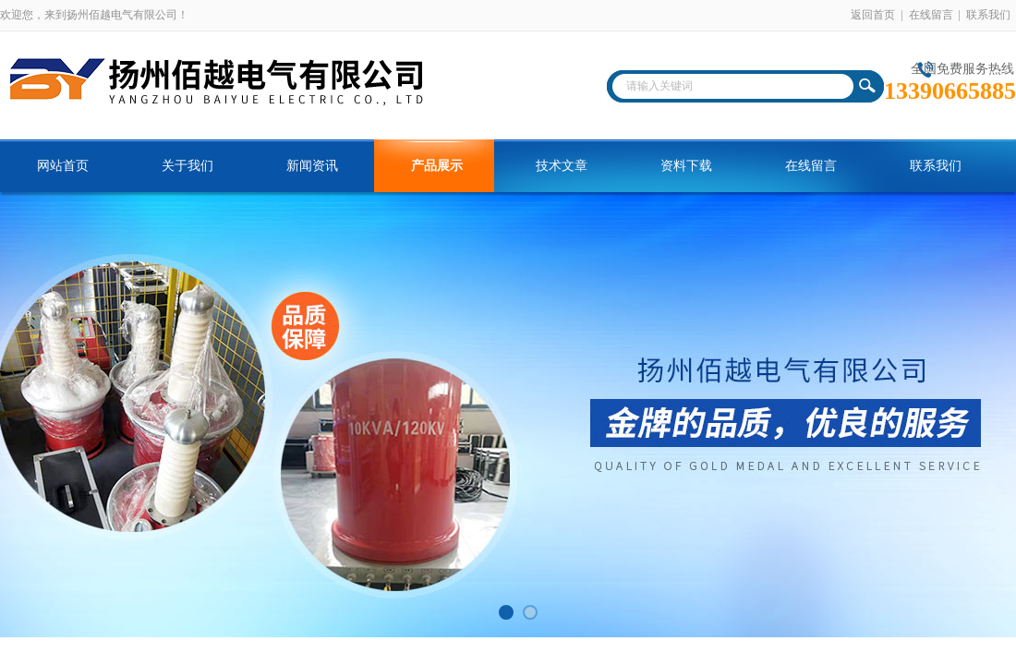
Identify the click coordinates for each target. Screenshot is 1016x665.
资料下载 (686, 166)
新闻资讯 (312, 166)
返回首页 (873, 14)
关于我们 (187, 166)
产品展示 (437, 166)
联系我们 (988, 14)
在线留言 (931, 14)
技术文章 (561, 166)
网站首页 (63, 166)
